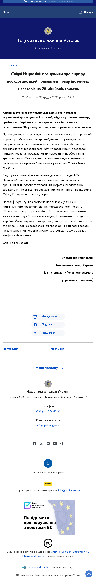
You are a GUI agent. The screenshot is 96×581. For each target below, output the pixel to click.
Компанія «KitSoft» (38, 567)
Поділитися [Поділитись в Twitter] (48, 333)
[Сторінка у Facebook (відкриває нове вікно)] (34, 443)
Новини (13, 65)
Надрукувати (49, 316)
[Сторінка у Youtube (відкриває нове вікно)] (55, 443)
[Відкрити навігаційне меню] (14, 12)
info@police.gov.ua (48, 425)
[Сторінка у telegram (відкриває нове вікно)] (62, 443)
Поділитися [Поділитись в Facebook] (48, 324)
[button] (48, 368)
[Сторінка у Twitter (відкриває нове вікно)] (41, 443)
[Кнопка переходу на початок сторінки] (88, 573)
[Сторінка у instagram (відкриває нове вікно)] (48, 443)
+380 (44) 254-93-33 (48, 411)
